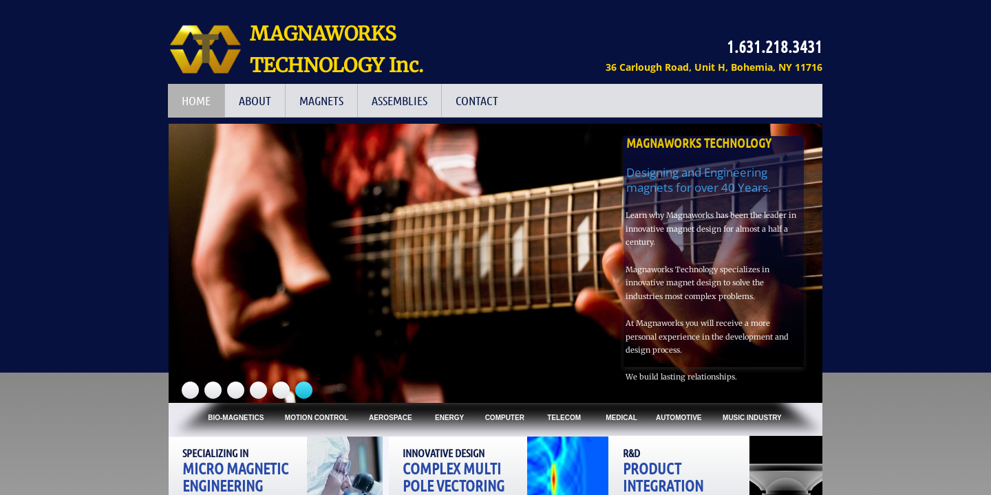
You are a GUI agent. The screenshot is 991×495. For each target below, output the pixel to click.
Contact (477, 100)
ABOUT (255, 100)
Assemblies (399, 100)
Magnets (321, 100)
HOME (196, 100)
